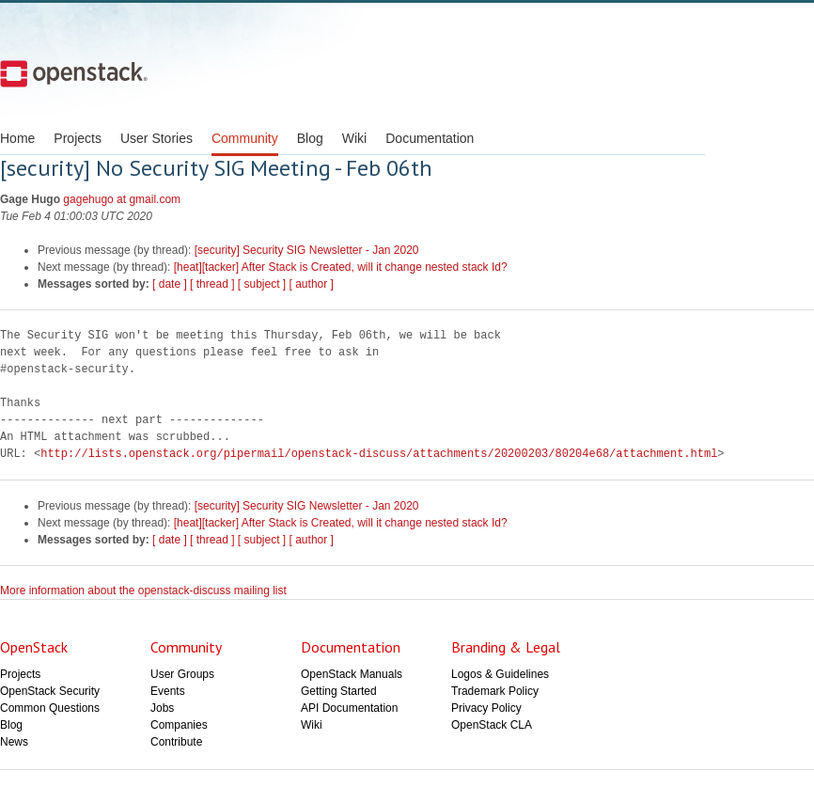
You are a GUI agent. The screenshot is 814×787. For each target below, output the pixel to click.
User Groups (182, 674)
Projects (78, 138)
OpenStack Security (50, 691)
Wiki (354, 138)
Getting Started (339, 691)
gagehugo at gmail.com (121, 199)
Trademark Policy (495, 691)
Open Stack (74, 73)
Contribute (176, 741)
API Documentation (349, 708)
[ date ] (169, 284)
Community (244, 138)
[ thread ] (212, 284)
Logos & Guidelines (500, 674)
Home (17, 138)
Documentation (429, 138)
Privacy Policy (486, 708)
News (14, 741)
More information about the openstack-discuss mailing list (143, 590)
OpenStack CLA (491, 725)
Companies (179, 725)
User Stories (156, 138)
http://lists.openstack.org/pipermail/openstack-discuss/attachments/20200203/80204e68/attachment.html (378, 454)
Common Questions (50, 708)
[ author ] (312, 284)
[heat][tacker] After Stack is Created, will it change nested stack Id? (341, 267)
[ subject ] (262, 284)
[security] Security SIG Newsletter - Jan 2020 (307, 250)
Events (167, 691)
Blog (310, 138)
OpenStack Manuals (351, 674)
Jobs (162, 708)
